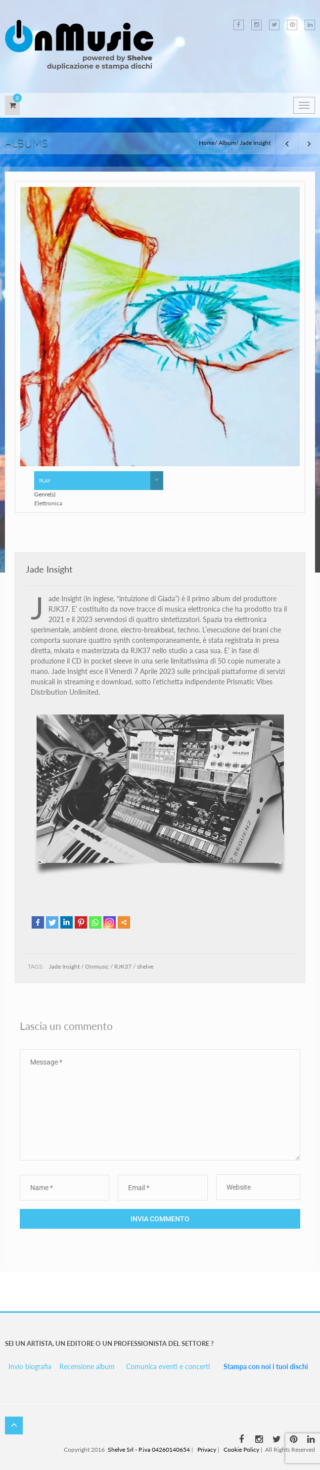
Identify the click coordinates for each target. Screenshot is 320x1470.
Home (207, 142)
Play (101, 480)
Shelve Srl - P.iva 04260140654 (149, 1449)
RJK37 (123, 966)
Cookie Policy (241, 1449)
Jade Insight (49, 569)
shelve (145, 966)
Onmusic (97, 966)
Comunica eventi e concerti (168, 1366)
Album (227, 142)
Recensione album (87, 1366)
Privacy (206, 1449)
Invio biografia (29, 1366)
